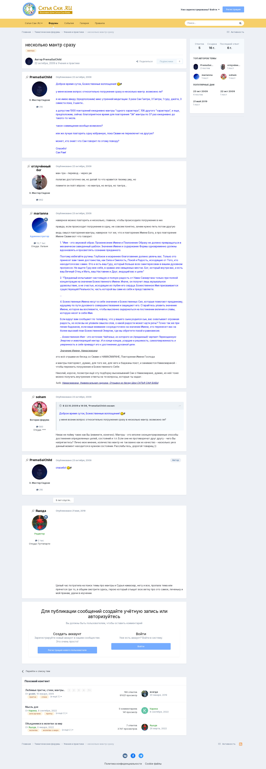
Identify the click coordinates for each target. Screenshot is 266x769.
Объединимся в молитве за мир (43, 723)
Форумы (53, 25)
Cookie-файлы (153, 763)
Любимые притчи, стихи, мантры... (45, 690)
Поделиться (144, 61)
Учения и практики (69, 63)
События (69, 23)
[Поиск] (203, 23)
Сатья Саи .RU (33, 23)
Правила (100, 23)
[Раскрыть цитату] (60, 405)
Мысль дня (31, 707)
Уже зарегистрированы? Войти (200, 9)
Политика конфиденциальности (123, 763)
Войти (141, 646)
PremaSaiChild (208, 65)
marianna (207, 75)
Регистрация (233, 9)
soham (232, 75)
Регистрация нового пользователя (67, 650)
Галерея (84, 23)
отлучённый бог (236, 65)
